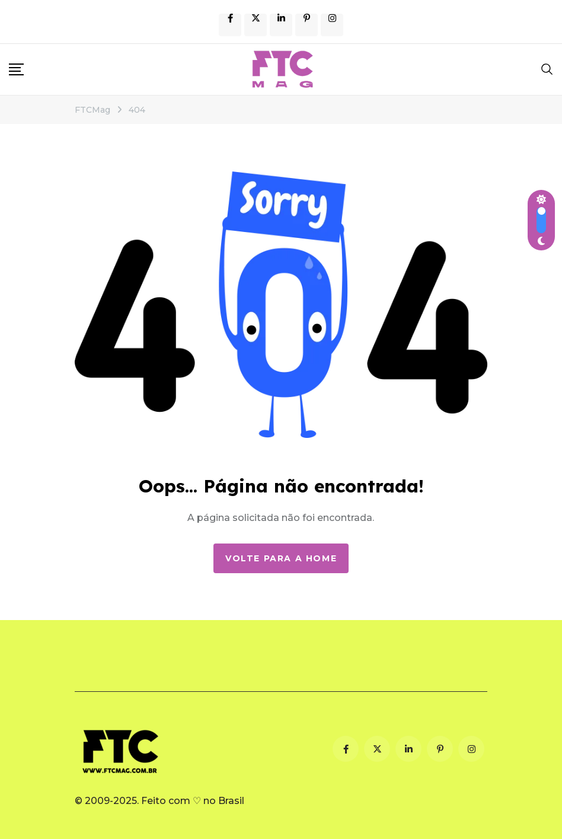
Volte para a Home (281, 558)
